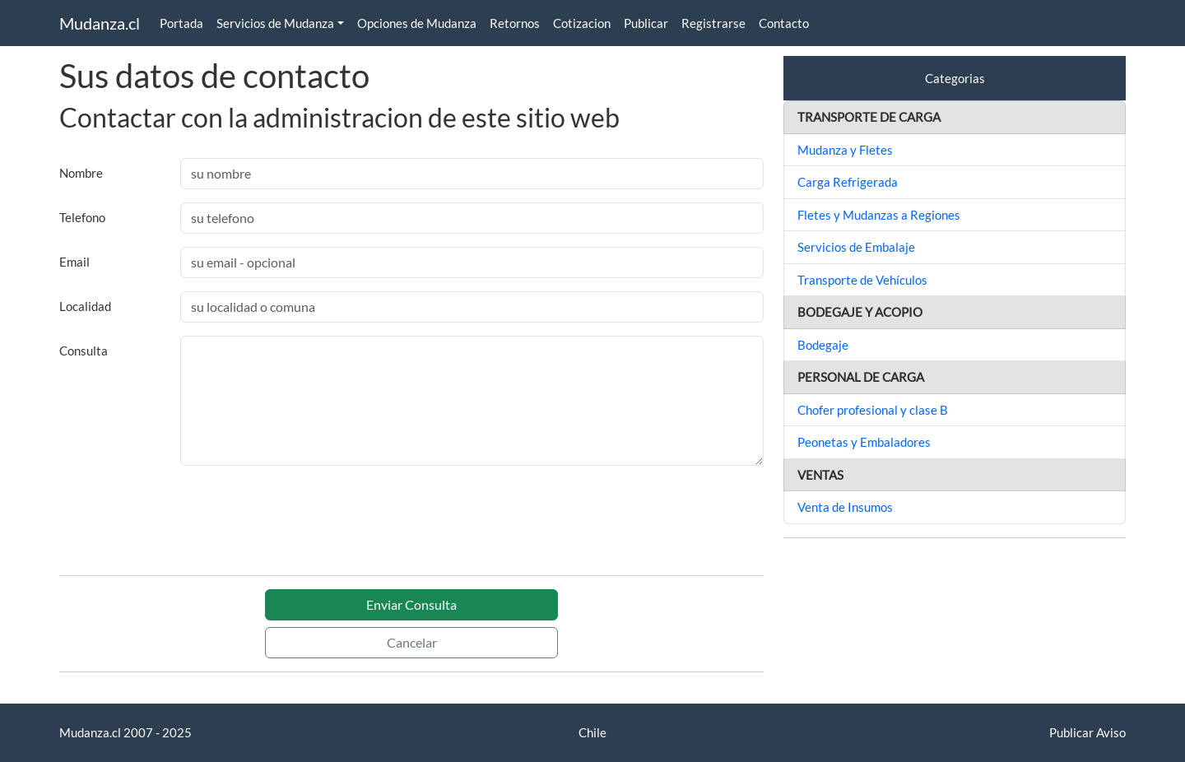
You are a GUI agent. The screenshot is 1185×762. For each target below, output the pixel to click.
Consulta (83, 350)
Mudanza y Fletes (845, 149)
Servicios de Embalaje (856, 246)
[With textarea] (472, 401)
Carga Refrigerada (847, 181)
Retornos (515, 23)
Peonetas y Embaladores (864, 441)
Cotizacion (582, 23)
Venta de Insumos (845, 506)
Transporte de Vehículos (862, 279)
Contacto (784, 23)
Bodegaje (822, 344)
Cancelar (412, 642)
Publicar (646, 23)
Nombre (81, 172)
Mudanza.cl (99, 23)
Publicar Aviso (1087, 732)
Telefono (82, 217)
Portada (181, 23)
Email (74, 261)
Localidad (85, 306)
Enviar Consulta (411, 604)
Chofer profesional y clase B (872, 409)
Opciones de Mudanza (416, 23)
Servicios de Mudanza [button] (275, 23)
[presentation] (184, 530)
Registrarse (713, 23)
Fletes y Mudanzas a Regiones (878, 214)
